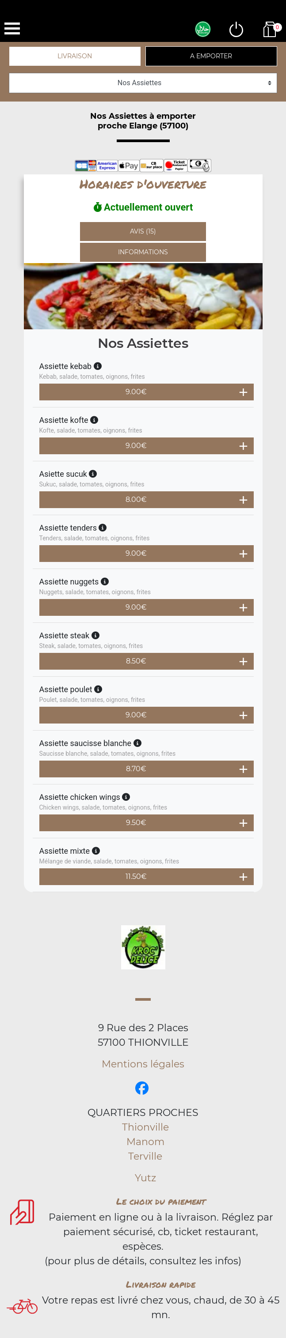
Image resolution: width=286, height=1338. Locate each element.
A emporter (211, 56)
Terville (145, 1156)
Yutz (145, 1178)
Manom (145, 1142)
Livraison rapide (160, 1284)
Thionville (145, 1127)
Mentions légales (143, 1064)
